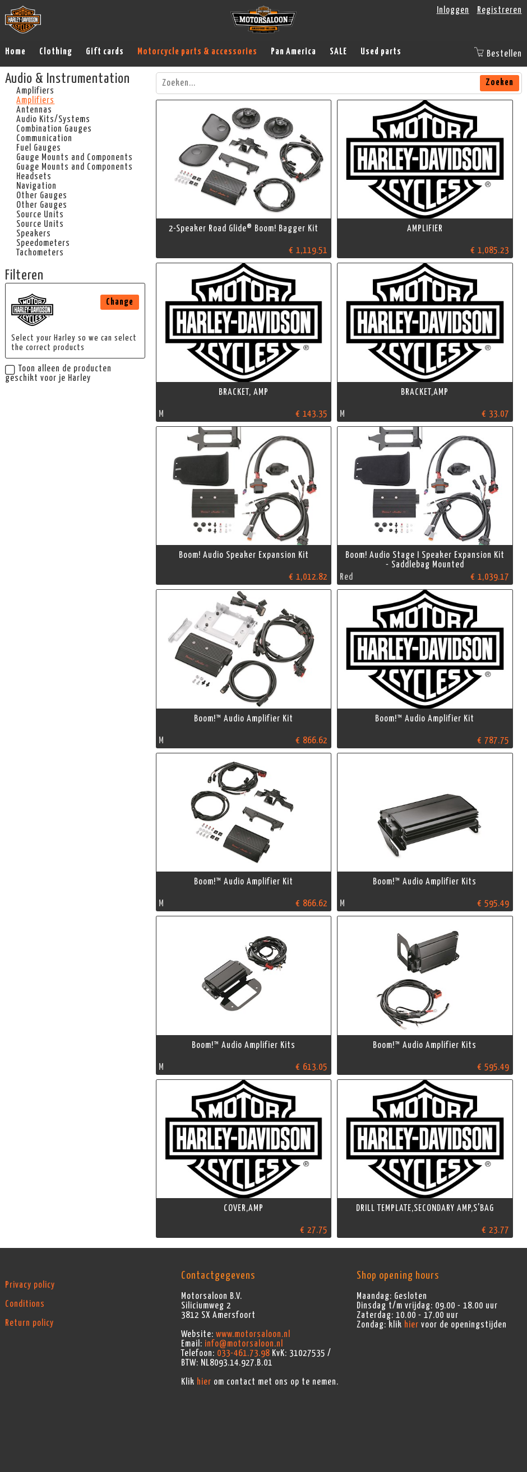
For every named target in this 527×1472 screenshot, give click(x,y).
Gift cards (105, 51)
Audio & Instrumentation (67, 79)
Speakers (33, 233)
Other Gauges (41, 195)
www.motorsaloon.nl (253, 1334)
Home (15, 51)
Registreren (499, 10)
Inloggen (453, 10)
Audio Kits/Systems (53, 119)
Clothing (55, 51)
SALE (338, 51)
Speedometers (43, 243)
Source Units (40, 214)
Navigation (36, 185)
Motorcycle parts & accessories (197, 51)
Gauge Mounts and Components (74, 157)
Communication (44, 138)
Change (119, 301)
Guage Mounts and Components (74, 166)
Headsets (34, 176)
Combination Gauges (54, 128)
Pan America (293, 51)
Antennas (34, 109)
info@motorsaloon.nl (244, 1343)
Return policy (29, 1323)
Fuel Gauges (38, 147)
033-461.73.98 (243, 1353)
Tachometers (40, 252)
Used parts (380, 51)
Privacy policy (30, 1284)
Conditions (25, 1303)
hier (204, 1381)
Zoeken (500, 82)
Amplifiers (35, 90)
